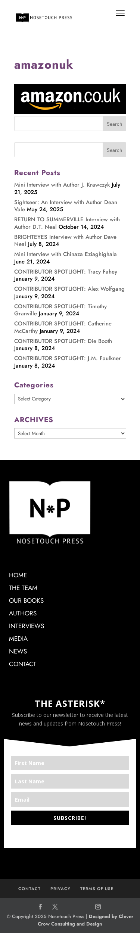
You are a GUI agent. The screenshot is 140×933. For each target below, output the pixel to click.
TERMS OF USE (96, 889)
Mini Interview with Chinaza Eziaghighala (65, 254)
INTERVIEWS (26, 625)
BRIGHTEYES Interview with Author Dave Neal (65, 241)
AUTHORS (23, 613)
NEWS (18, 651)
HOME (18, 575)
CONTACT (22, 663)
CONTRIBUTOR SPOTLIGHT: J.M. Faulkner (67, 358)
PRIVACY (60, 889)
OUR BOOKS (26, 600)
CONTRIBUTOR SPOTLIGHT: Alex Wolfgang (69, 289)
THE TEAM (23, 587)
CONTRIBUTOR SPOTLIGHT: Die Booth (63, 341)
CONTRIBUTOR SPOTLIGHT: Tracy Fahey (65, 272)
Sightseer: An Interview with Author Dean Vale (65, 206)
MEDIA (18, 638)
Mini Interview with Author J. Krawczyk (62, 185)
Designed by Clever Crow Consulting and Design (85, 920)
